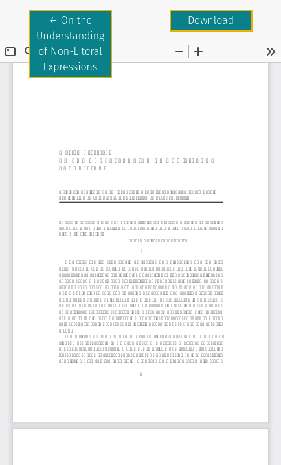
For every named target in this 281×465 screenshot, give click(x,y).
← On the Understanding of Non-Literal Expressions (74, 42)
